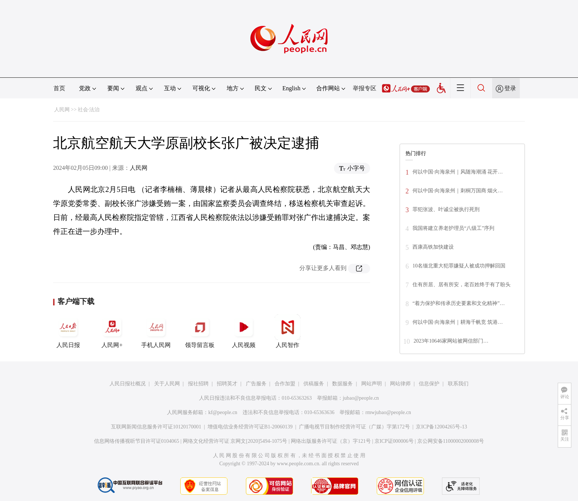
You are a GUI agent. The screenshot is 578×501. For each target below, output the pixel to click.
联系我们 (458, 383)
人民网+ (112, 331)
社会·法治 (89, 109)
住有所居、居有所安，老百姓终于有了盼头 (461, 284)
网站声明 (371, 383)
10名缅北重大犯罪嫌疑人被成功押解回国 (458, 266)
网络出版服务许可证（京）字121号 (331, 441)
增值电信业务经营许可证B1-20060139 (250, 427)
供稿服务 (313, 383)
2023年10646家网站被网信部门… (451, 341)
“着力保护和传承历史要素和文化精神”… (458, 303)
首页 (59, 88)
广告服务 (256, 383)
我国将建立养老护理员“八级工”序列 (453, 228)
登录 (510, 88)
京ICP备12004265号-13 (441, 427)
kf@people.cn (222, 412)
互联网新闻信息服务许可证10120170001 (156, 427)
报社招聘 (198, 383)
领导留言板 (200, 331)
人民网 (62, 109)
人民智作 (287, 331)
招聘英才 (227, 383)
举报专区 (364, 88)
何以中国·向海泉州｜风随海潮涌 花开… (457, 172)
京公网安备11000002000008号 (450, 441)
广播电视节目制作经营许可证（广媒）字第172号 (354, 427)
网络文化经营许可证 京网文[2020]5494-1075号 (235, 441)
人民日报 (68, 331)
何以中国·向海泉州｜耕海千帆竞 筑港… (457, 322)
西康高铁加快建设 (433, 247)
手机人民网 (156, 331)
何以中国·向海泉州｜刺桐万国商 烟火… (457, 190)
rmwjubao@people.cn (388, 412)
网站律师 (400, 383)
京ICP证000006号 (394, 441)
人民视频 (244, 331)
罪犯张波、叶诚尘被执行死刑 (446, 209)
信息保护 (429, 383)
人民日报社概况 (127, 383)
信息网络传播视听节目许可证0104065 (136, 441)
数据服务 (342, 383)
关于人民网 (167, 383)
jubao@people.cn (361, 398)
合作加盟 (285, 383)
